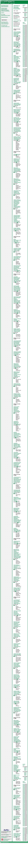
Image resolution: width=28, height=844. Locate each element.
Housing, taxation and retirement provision (17, 685)
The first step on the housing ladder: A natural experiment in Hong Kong (17, 835)
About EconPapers (4, 6)
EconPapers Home (4, 5)
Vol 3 (23, 80)
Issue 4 (25, 8)
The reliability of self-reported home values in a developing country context (17, 566)
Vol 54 (24, 797)
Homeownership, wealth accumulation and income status (17, 750)
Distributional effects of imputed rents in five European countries (17, 353)
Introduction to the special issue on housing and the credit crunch (17, 160)
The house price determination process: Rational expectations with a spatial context (17, 43)
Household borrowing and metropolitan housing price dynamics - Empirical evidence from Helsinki (17, 767)
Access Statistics (17, 20)
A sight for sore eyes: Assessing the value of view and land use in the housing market (17, 119)
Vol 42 (24, 48)
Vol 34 (24, 55)
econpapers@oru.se (4, 837)
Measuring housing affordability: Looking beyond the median (17, 758)
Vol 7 (23, 77)
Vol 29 (24, 59)
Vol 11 (24, 73)
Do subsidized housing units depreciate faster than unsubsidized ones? (17, 827)
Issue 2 (25, 10)
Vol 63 (24, 31)
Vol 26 (24, 62)
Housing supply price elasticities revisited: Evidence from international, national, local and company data (17, 288)
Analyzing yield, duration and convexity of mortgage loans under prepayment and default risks (17, 739)
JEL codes (3, 14)
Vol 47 (24, 44)
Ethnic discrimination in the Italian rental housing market (17, 240)
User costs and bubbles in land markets (16, 702)
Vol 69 (24, 25)
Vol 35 (24, 54)
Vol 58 (24, 34)
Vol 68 (24, 26)
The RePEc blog (4, 25)
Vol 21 (24, 66)
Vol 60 (24, 32)
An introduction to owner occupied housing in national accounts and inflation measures (17, 601)
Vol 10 (24, 74)
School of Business (6, 839)
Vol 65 (24, 29)
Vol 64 (24, 30)
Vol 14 (24, 71)
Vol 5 (23, 78)
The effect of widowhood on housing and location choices (16, 423)
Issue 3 (25, 9)
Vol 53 (24, 38)
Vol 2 (23, 81)
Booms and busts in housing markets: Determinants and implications (17, 111)
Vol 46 (24, 804)
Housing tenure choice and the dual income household (17, 104)
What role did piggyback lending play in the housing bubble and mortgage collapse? (17, 180)
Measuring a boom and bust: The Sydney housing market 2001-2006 (17, 635)
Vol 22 (24, 65)
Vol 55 (24, 37)
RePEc (8, 831)
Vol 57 (24, 35)
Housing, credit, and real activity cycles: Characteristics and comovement (17, 138)
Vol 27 (24, 61)
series (18, 26)
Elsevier (17, 15)
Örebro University (5, 840)
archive (15, 26)
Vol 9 (23, 75)
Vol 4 (23, 79)
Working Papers (4, 8)
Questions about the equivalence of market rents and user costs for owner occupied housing (17, 709)
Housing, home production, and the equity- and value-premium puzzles (17, 730)
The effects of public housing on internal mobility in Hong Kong (17, 250)
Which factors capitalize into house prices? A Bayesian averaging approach (17, 365)
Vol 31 (24, 817)
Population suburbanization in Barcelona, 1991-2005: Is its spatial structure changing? (17, 445)
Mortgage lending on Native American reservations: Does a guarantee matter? (17, 395)
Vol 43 (24, 47)
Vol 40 (24, 50)
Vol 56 (24, 36)
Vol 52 (24, 39)
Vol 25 (24, 63)
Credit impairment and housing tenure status (17, 384)
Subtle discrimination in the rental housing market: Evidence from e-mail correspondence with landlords (17, 58)
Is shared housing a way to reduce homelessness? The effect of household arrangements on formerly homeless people (17, 480)
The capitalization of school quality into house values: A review (17, 258)
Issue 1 (25, 20)
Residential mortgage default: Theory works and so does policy (17, 311)
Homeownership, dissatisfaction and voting (17, 50)
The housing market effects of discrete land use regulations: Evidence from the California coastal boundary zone (17, 299)
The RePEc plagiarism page (5, 26)
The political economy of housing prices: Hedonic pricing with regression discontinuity (17, 454)
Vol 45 (24, 45)
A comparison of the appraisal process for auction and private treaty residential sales (17, 464)
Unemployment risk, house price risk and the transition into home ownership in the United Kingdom (17, 129)
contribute (7, 834)
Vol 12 (24, 72)
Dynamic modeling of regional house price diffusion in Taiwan (17, 91)
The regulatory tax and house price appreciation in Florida (17, 817)
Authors (2, 12)
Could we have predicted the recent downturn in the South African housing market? (17, 578)
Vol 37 (24, 52)
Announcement (16, 154)
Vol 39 (24, 51)
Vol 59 (24, 33)
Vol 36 (24, 53)
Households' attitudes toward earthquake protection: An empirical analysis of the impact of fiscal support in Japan (17, 519)
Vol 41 (24, 49)
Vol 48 (24, 43)
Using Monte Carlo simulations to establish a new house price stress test (17, 192)
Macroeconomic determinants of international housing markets (17, 509)
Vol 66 (24, 28)
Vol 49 (24, 42)
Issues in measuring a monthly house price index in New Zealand (17, 589)
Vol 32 (24, 57)
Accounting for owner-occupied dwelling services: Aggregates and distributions (17, 676)
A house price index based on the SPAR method (17, 654)
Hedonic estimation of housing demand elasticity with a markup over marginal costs (17, 33)
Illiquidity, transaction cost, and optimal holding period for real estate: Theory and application (17, 434)
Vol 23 (24, 824)
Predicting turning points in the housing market (17, 542)
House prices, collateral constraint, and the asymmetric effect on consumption (17, 499)
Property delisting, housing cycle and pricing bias (17, 229)
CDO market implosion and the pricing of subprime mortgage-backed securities (17, 169)
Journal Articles (4, 9)
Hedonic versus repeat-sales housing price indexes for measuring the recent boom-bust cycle (17, 409)
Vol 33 (24, 56)
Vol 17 (24, 68)
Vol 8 (23, 76)
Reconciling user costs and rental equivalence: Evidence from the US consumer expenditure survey (17, 624)
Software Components (5, 10)
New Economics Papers (5, 15)
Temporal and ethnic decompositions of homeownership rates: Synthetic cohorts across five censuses (17, 343)
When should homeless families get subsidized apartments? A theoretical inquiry (17, 722)
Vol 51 (24, 40)
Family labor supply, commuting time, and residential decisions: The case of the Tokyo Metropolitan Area (17, 268)
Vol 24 (24, 64)
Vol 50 (24, 41)
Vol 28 (24, 60)
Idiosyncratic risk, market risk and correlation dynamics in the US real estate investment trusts (17, 374)
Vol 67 (24, 27)
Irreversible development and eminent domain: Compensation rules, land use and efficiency (17, 279)
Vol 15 (24, 70)
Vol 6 (23, 837)
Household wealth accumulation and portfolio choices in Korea (17, 491)
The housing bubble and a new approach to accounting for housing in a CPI (17, 612)
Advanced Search (4, 17)
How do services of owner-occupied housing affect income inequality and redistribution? (17, 664)
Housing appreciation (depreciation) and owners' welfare (17, 529)
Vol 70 (24, 784)
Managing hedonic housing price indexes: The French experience (17, 645)
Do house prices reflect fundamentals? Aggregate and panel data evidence (17, 776)
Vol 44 (24, 46)
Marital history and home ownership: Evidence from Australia (17, 796)
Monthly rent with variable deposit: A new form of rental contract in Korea (17, 330)
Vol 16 (24, 69)
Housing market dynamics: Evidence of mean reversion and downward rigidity (17, 693)
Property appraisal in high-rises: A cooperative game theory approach (17, 807)
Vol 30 (24, 58)
